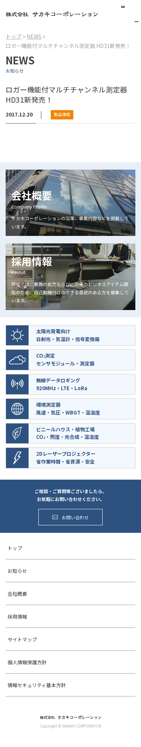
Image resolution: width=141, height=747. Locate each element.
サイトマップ (22, 639)
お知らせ (17, 570)
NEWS (34, 36)
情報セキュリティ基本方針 (37, 685)
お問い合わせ (70, 517)
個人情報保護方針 (27, 662)
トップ (13, 36)
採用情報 (17, 616)
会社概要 (17, 593)
